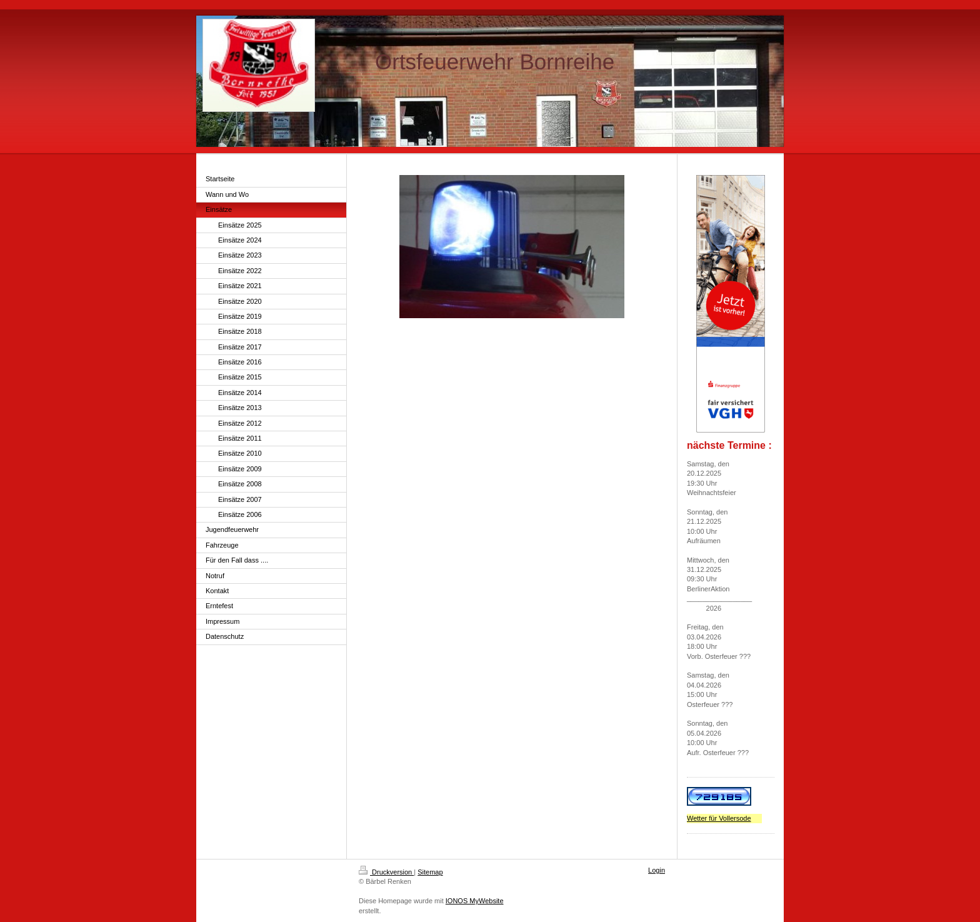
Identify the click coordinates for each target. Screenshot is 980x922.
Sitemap (430, 872)
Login (656, 870)
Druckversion (386, 872)
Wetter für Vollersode (719, 818)
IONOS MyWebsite (475, 900)
